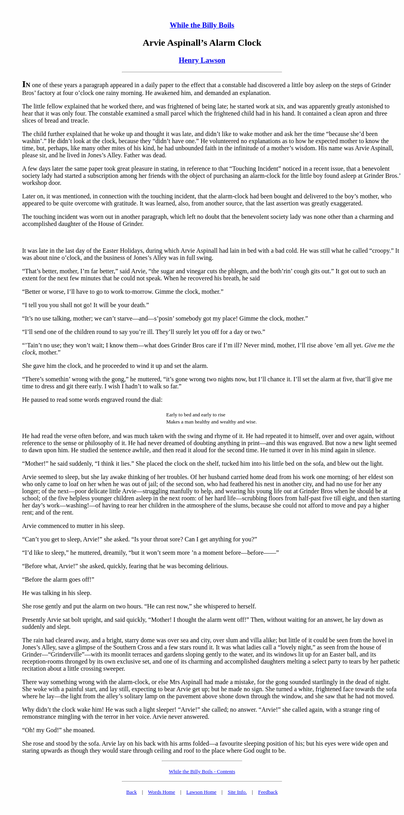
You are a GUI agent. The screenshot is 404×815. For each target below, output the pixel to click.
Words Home (161, 792)
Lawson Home (201, 792)
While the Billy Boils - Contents (202, 771)
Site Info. (237, 792)
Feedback (268, 792)
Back (131, 792)
